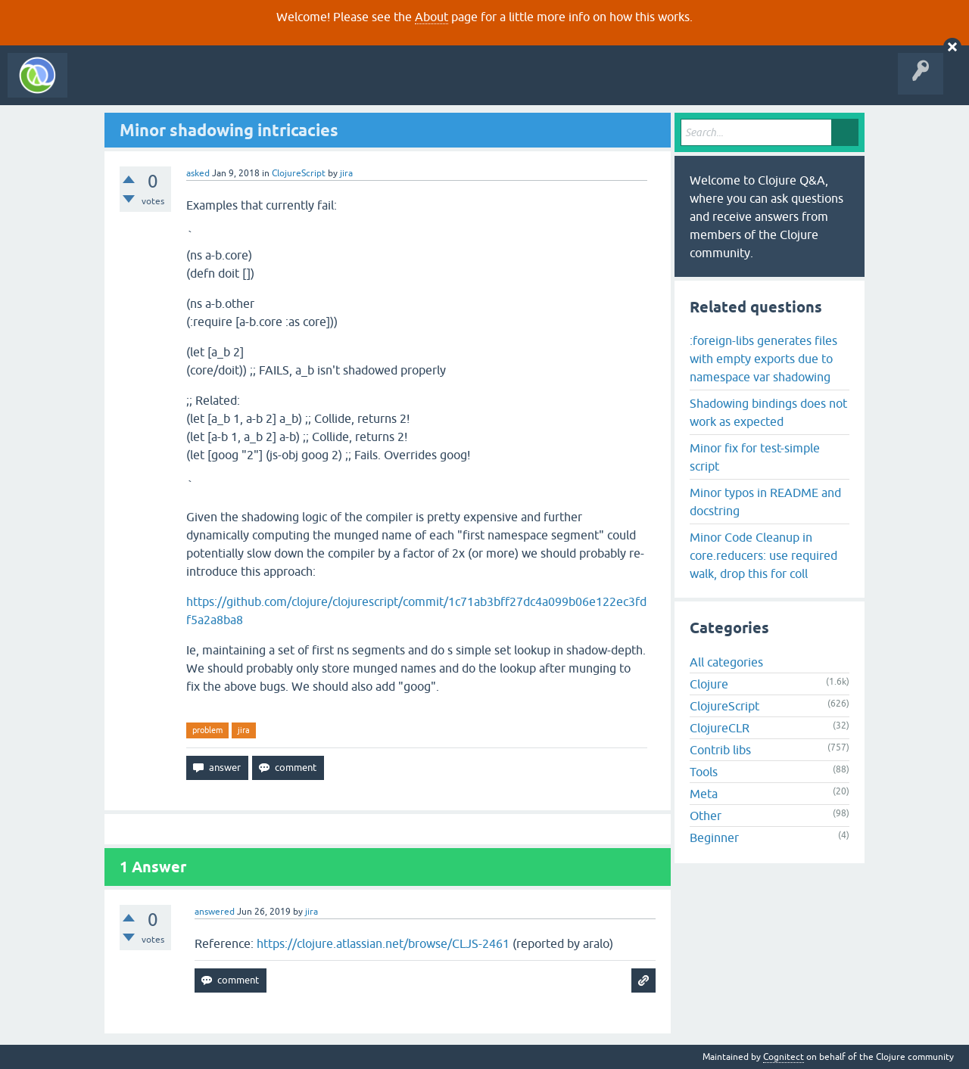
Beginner (714, 837)
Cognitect (783, 1057)
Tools (704, 771)
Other (705, 815)
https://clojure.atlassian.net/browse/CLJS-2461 (383, 943)
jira (244, 730)
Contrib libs (720, 750)
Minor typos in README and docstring (765, 501)
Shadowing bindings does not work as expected (768, 412)
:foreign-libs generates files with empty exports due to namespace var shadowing (763, 359)
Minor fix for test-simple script (755, 457)
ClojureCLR (719, 728)
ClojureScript (299, 173)
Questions (161, 86)
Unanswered (225, 86)
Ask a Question (346, 86)
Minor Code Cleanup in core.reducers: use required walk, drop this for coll (763, 555)
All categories (726, 662)
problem (207, 730)
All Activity (101, 86)
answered (215, 911)
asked (198, 173)
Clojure (709, 684)
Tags (283, 86)
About (431, 16)
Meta (704, 793)
